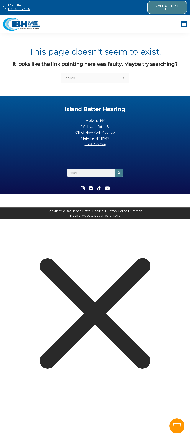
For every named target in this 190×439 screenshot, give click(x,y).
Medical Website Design (87, 215)
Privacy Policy (117, 211)
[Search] (119, 173)
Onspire (114, 215)
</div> (28, 424)
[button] (184, 24)
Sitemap (136, 211)
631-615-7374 (19, 9)
